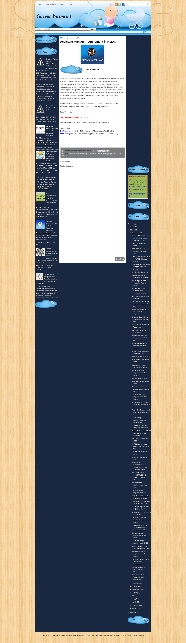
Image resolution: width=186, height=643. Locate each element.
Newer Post (65, 259)
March (134, 602)
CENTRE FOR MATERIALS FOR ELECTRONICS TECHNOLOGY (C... (141, 238)
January (135, 608)
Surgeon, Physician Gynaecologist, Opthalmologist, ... (139, 291)
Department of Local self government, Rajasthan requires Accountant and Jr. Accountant (47, 279)
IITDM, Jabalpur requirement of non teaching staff (139, 420)
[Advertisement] (92, 236)
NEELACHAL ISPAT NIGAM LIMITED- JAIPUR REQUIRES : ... (141, 433)
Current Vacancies (50, 4)
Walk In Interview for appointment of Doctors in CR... (140, 569)
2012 (132, 612)
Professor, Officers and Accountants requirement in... (141, 389)
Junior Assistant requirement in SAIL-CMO (139, 485)
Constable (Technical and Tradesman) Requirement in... (140, 562)
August (134, 593)
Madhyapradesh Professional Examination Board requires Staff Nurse (51, 156)
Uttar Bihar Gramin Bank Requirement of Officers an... (141, 338)
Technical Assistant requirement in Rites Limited (139, 373)
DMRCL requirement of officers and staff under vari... (140, 446)
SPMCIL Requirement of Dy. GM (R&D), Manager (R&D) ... (141, 259)
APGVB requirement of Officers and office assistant (139, 346)
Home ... (62, 4)
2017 (132, 224)
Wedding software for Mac (82, 635)
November (136, 583)
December (136, 233)
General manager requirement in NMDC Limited (140, 535)
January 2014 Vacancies (140, 378)
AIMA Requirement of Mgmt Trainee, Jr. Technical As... (141, 304)
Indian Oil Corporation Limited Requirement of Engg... (140, 520)
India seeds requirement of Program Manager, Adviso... (141, 266)
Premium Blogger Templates (135, 635)
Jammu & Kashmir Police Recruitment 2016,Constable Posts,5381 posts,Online (45, 87)
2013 (132, 230)
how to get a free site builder (101, 635)
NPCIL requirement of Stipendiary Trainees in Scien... (140, 283)
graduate (113, 154)
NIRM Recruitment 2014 (140, 356)
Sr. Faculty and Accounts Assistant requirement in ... (141, 404)
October (135, 586)
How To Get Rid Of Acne (118, 635)
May (133, 599)
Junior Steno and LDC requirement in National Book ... (140, 554)
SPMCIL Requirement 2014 (141, 272)
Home (39, 4)
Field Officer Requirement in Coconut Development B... (141, 412)
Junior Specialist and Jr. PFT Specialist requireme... (140, 311)
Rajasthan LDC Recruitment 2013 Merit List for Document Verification (52, 130)
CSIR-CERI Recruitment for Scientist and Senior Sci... (141, 251)
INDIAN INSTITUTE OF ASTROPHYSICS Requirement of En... (140, 527)
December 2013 (94, 154)
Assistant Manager (81, 154)
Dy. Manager (105, 154)
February (135, 605)
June (134, 596)
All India (72, 154)
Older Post (120, 259)
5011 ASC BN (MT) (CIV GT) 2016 (51, 107)
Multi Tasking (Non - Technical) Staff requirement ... (138, 577)
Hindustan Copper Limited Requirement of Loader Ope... (140, 319)
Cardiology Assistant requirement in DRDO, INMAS (140, 397)
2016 (132, 227)
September (136, 589)
